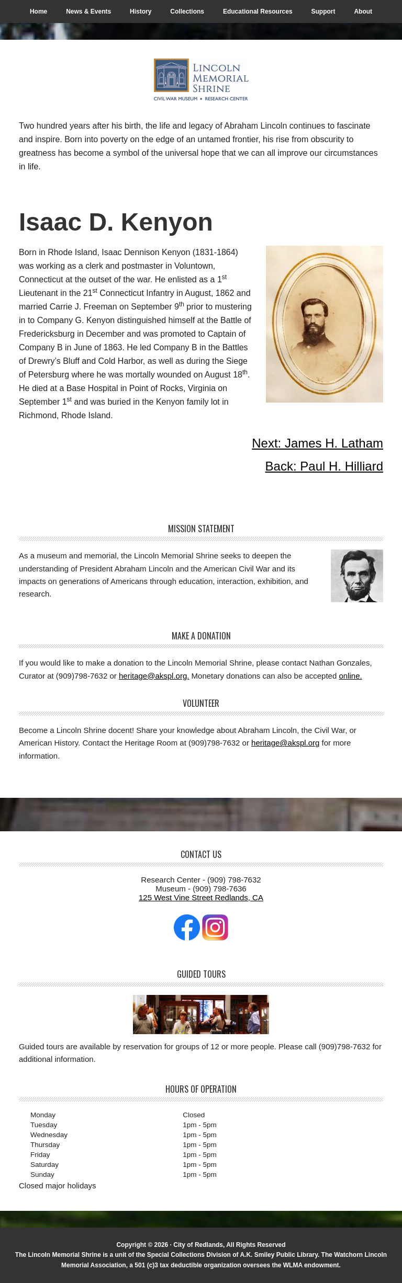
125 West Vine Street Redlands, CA (201, 897)
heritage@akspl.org (285, 742)
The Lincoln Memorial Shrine (201, 79)
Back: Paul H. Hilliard (324, 466)
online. (350, 675)
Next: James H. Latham (317, 443)
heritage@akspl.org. (154, 675)
